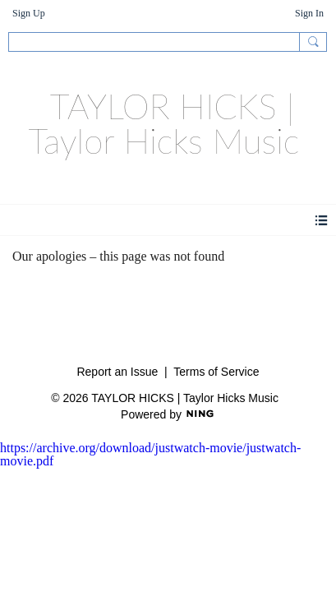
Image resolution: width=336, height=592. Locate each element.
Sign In (309, 13)
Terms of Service (216, 371)
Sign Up (28, 13)
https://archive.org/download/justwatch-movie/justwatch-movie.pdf (150, 454)
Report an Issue (117, 371)
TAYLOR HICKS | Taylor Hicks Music (164, 123)
